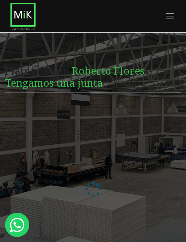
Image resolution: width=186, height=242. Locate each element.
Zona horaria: (22, 142)
